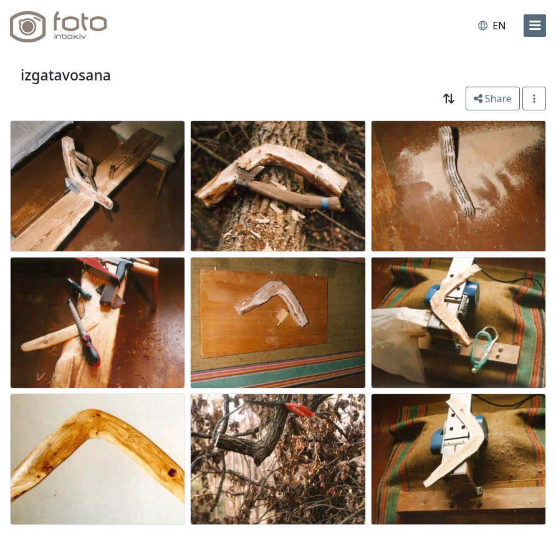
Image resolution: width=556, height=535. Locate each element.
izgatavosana (66, 75)
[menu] (535, 25)
